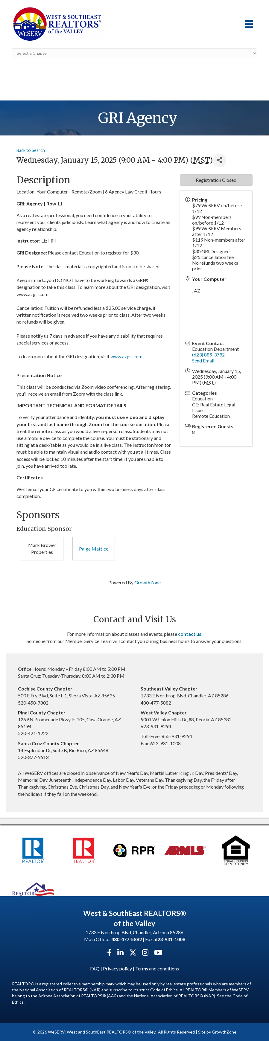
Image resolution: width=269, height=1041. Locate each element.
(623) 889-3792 (208, 354)
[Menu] (249, 24)
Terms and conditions (157, 968)
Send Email (203, 360)
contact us (189, 634)
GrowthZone (147, 582)
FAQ (95, 968)
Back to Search (30, 150)
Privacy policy (117, 968)
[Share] (219, 160)
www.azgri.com (126, 356)
